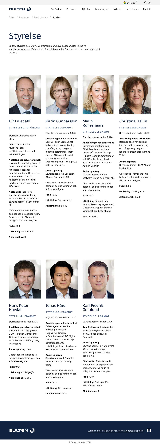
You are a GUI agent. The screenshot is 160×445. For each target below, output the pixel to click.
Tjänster (86, 9)
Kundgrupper (101, 9)
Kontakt (147, 9)
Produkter (71, 9)
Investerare (132, 9)
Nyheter (117, 9)
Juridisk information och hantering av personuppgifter (116, 430)
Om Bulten (56, 9)
